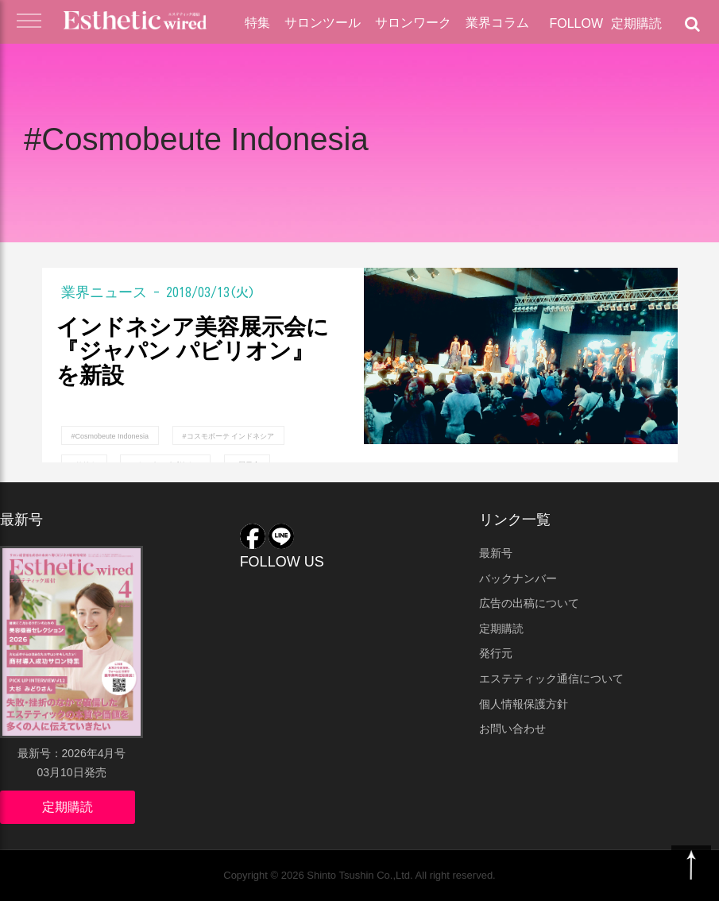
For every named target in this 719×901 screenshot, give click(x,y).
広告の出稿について (529, 603)
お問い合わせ (512, 728)
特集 (257, 22)
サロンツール (322, 22)
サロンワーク (413, 22)
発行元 (495, 653)
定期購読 (636, 23)
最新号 (495, 553)
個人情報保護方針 (523, 704)
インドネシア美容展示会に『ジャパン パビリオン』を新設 (192, 352)
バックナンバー (518, 578)
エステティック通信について (551, 678)
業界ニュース (104, 291)
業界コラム (497, 22)
